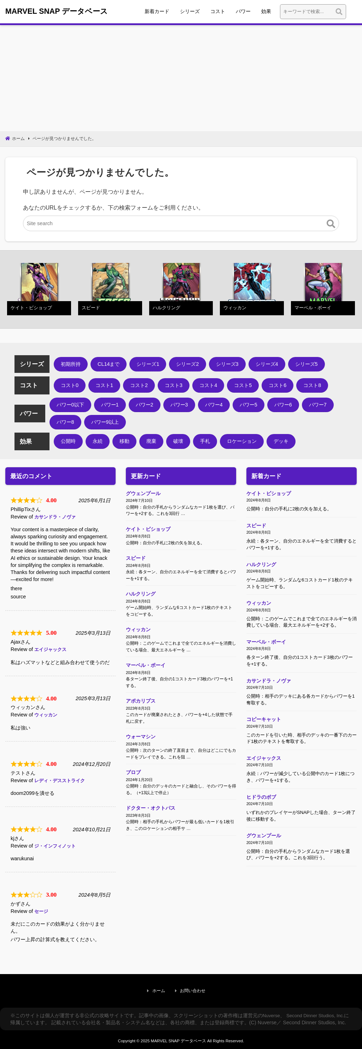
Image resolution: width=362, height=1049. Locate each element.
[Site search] (181, 225)
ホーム (166, 990)
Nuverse (272, 1013)
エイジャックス (51, 650)
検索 (353, 12)
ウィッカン (46, 716)
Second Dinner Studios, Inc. (319, 1013)
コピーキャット (263, 734)
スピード (136, 563)
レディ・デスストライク (61, 781)
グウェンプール (143, 494)
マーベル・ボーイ (145, 676)
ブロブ (133, 790)
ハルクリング (141, 601)
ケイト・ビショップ (148, 532)
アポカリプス (141, 714)
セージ (41, 912)
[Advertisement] (181, 79)
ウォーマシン (141, 752)
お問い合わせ (193, 990)
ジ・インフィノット (56, 846)
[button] (331, 225)
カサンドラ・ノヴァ (56, 518)
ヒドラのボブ (261, 816)
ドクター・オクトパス (150, 828)
